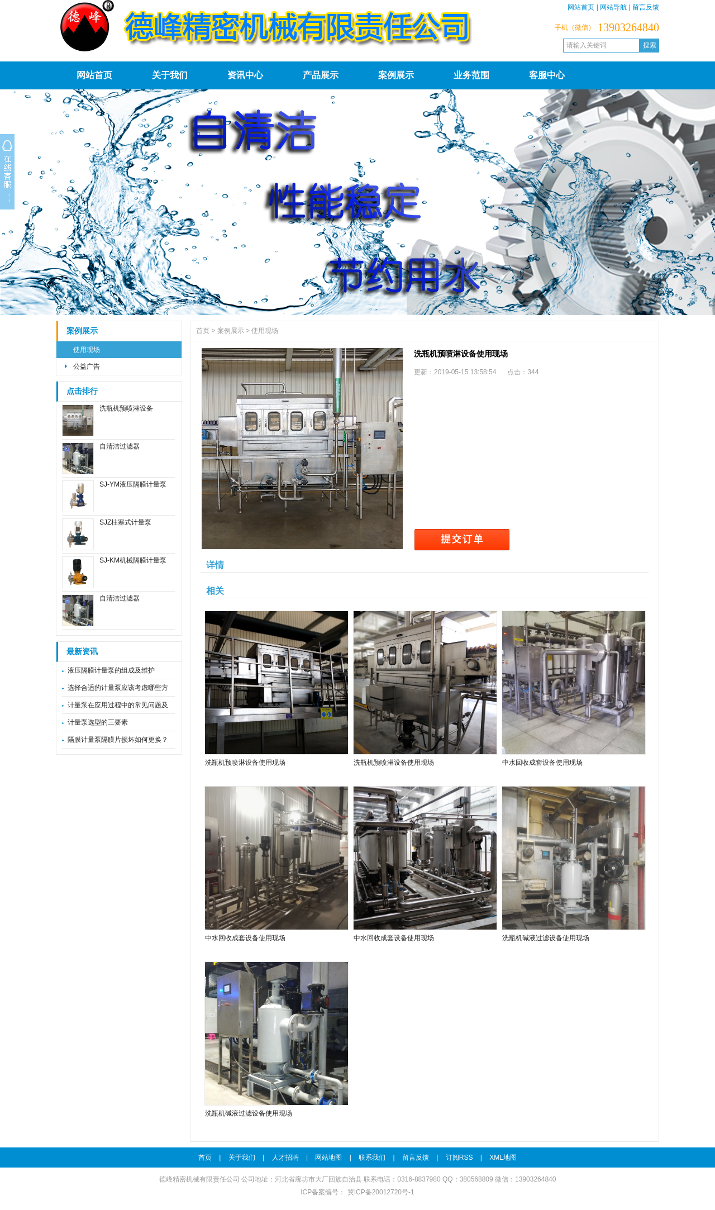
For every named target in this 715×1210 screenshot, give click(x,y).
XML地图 (503, 1157)
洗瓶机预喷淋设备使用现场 (245, 762)
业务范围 (471, 75)
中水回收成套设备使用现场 (542, 762)
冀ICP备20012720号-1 (379, 1192)
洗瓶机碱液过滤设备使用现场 (545, 938)
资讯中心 (245, 75)
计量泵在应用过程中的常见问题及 (118, 705)
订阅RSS (459, 1157)
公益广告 (86, 366)
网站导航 (613, 7)
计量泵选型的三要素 (98, 722)
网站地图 (328, 1157)
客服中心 (547, 75)
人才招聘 (285, 1157)
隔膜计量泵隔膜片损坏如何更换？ (118, 740)
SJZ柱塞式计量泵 (125, 522)
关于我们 (170, 75)
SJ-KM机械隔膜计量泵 (132, 560)
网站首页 (581, 7)
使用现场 (86, 350)
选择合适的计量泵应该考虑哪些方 (118, 688)
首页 (202, 331)
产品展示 (321, 75)
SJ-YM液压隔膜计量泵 (132, 484)
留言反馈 (645, 7)
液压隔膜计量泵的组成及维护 (111, 670)
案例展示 (396, 75)
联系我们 (372, 1157)
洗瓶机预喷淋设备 (126, 408)
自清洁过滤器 (119, 446)
